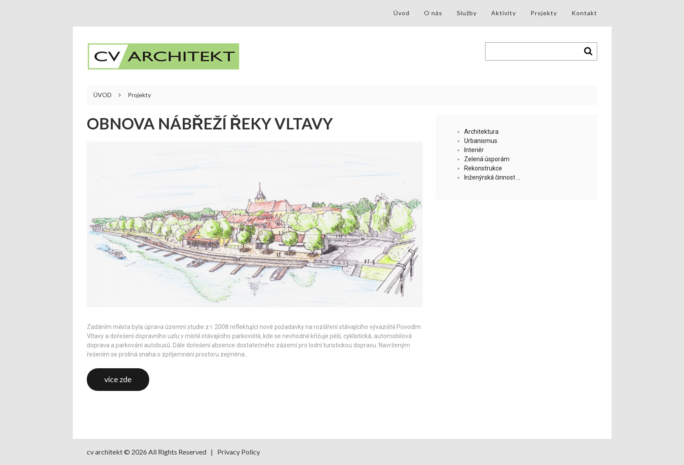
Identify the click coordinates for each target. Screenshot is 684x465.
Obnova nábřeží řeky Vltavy (210, 123)
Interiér (474, 149)
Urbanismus (480, 140)
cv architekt (105, 452)
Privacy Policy (238, 452)
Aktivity (503, 13)
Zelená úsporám (487, 159)
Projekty (543, 13)
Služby (467, 13)
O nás (433, 13)
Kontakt (584, 13)
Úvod (401, 13)
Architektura (481, 131)
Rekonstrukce (483, 168)
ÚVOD (102, 95)
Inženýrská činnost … (492, 177)
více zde (118, 379)
